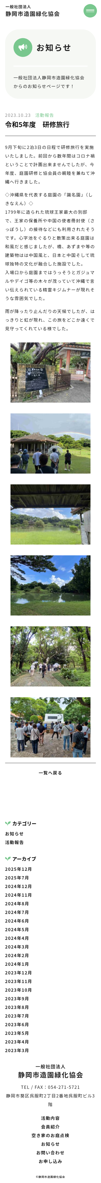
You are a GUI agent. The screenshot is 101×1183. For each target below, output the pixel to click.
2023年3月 (17, 1050)
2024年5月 (17, 929)
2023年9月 (17, 998)
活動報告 (44, 115)
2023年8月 (17, 1007)
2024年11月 (18, 895)
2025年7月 (17, 877)
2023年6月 (17, 1024)
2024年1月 (17, 964)
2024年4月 (17, 938)
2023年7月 (17, 1015)
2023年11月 (18, 981)
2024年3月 (17, 946)
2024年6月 (17, 920)
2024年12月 (18, 886)
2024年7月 (17, 912)
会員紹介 (50, 1126)
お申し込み (50, 1161)
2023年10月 (18, 990)
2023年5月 (17, 1033)
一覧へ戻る (50, 772)
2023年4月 (17, 1041)
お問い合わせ (50, 1152)
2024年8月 (17, 903)
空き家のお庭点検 (50, 1135)
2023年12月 (18, 972)
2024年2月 (17, 955)
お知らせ (14, 833)
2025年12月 (18, 869)
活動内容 (50, 1118)
